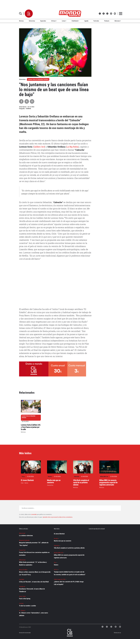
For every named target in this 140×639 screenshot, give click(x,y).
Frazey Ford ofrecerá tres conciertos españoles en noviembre (34, 553)
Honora (56, 565)
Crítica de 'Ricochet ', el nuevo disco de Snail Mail (34, 582)
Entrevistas (32, 21)
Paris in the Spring (24, 599)
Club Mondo (75, 21)
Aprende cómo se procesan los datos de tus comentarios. (57, 517)
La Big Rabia (72, 146)
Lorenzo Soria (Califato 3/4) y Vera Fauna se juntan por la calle (30, 427)
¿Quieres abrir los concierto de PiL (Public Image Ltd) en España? (69, 583)
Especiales (43, 21)
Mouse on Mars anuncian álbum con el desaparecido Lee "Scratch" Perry (34, 573)
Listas (64, 21)
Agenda (86, 21)
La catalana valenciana (26, 535)
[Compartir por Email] (32, 101)
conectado (34, 514)
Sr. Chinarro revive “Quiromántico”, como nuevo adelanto (33, 614)
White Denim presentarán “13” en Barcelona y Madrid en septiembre (33, 563)
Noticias (21, 21)
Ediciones (118, 21)
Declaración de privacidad (24, 632)
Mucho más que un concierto (53, 481)
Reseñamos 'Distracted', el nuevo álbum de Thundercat (32, 590)
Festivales (96, 21)
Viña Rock (76, 476)
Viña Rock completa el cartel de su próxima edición (81, 482)
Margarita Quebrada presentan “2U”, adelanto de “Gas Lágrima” (33, 544)
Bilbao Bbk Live (104, 476)
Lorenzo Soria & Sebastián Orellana (38, 79)
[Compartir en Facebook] (21, 101)
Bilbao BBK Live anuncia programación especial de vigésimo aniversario (108, 482)
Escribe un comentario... (28, 508)
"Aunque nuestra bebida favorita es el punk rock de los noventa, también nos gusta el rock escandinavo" (69, 573)
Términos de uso (117, 632)
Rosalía (50, 476)
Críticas (54, 21)
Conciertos (50, 485)
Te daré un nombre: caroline (27, 606)
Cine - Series (24, 483)
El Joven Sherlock (27, 480)
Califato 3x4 (39, 146)
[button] (28, 14)
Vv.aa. (23, 476)
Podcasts (106, 21)
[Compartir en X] (26, 101)
